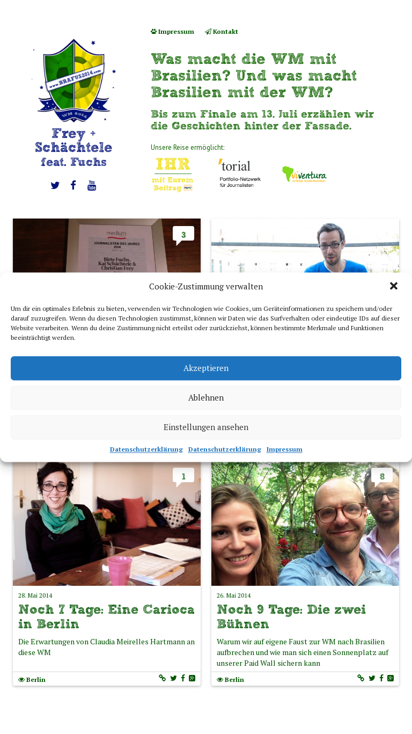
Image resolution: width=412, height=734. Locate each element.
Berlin (36, 679)
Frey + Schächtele (73, 147)
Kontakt (221, 31)
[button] (394, 286)
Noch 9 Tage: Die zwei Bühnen (291, 616)
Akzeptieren (206, 367)
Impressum (285, 449)
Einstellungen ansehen (206, 426)
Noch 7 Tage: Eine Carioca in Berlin (106, 616)
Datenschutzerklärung (146, 449)
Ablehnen (206, 397)
